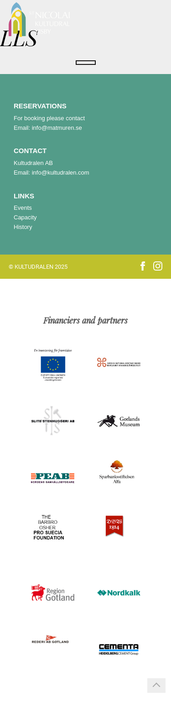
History (23, 226)
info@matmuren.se (57, 127)
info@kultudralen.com (60, 172)
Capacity (25, 217)
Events (23, 207)
